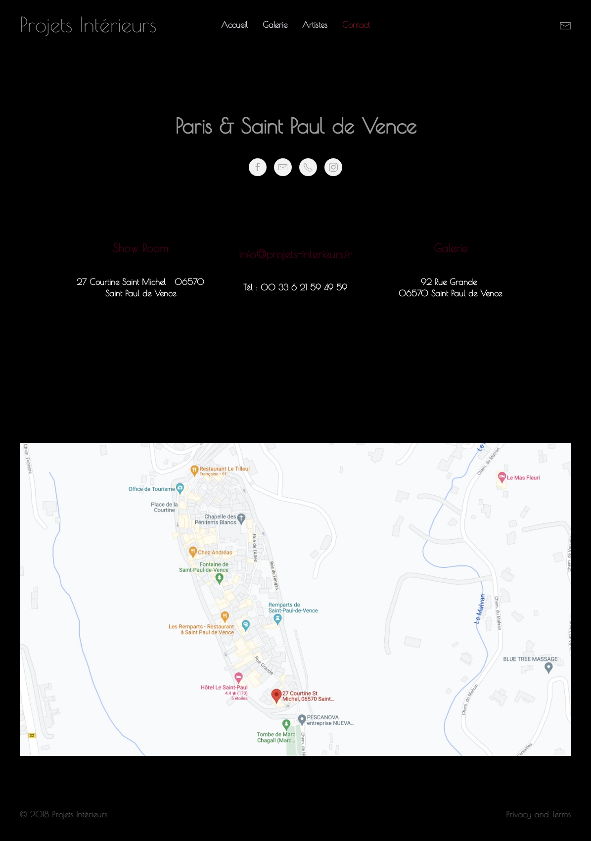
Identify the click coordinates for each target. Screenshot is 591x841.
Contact (356, 25)
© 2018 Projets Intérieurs (63, 814)
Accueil (234, 25)
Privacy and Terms (537, 814)
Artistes (314, 25)
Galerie (275, 25)
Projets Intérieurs (88, 24)
